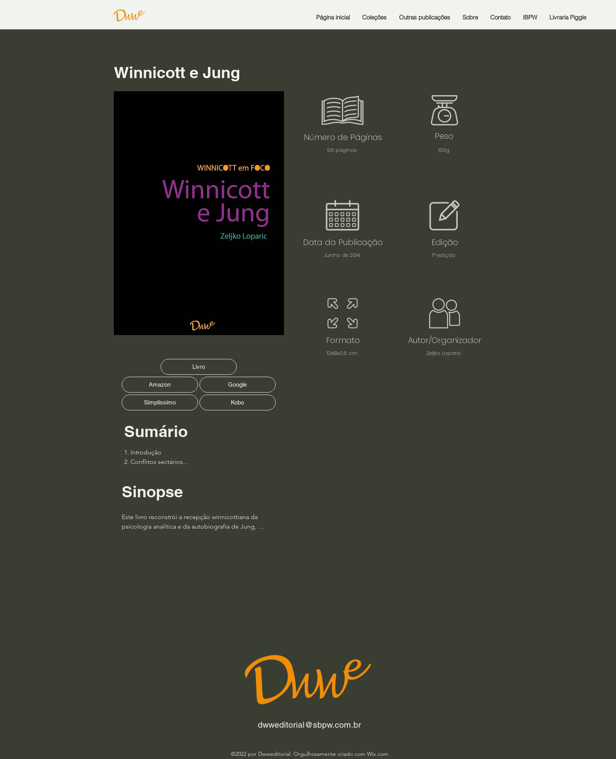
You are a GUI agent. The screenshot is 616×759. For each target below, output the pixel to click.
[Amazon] (160, 385)
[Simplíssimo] (160, 402)
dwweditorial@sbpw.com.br (309, 725)
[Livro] (199, 367)
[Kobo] (238, 402)
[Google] (238, 385)
